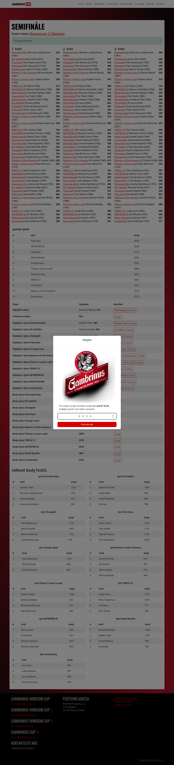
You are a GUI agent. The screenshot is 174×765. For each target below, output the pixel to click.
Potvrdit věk (87, 424)
